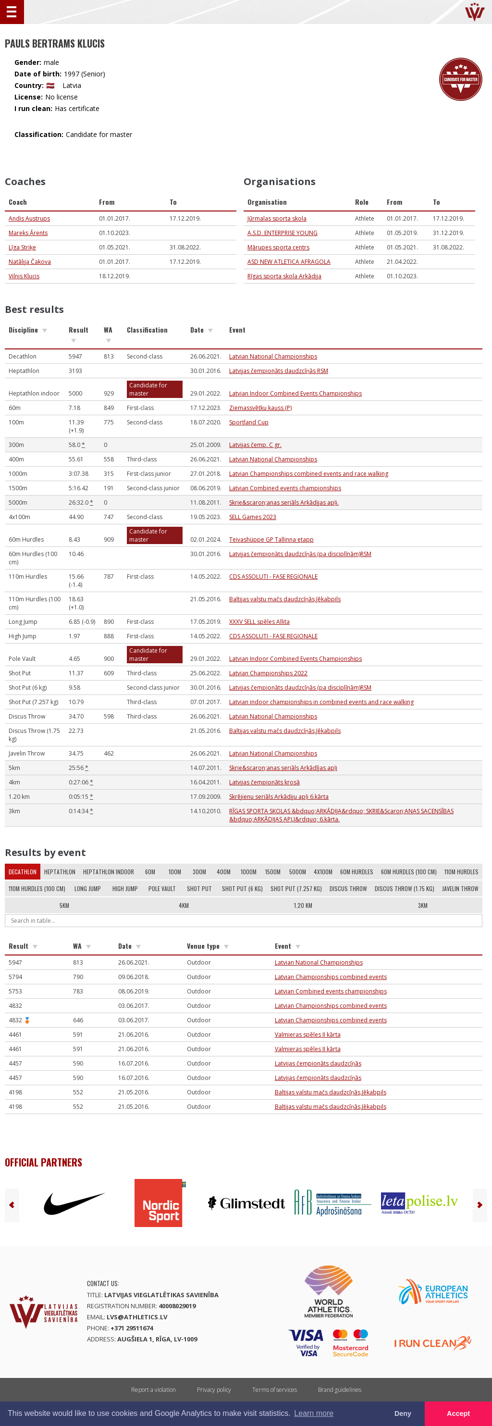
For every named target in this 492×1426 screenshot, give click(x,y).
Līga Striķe (22, 247)
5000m (297, 872)
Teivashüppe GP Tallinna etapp (271, 539)
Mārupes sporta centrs (278, 247)
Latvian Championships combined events (331, 977)
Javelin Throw (460, 888)
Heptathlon (59, 872)
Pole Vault (162, 888)
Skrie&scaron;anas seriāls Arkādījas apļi (283, 768)
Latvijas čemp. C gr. (255, 445)
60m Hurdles (356, 872)
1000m (249, 872)
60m (150, 872)
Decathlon (23, 872)
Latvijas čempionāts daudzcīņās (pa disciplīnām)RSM (300, 554)
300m (199, 872)
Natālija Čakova (30, 262)
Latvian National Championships (273, 356)
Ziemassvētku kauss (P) (260, 408)
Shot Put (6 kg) (242, 888)
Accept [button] (458, 1413)
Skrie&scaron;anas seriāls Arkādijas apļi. (284, 502)
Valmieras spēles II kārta (308, 1034)
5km (64, 905)
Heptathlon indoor (108, 872)
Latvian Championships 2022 (268, 673)
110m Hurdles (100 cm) (37, 888)
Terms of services (274, 1390)
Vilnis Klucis (24, 276)
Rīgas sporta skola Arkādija (284, 276)
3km (423, 905)
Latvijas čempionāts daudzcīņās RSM (278, 371)
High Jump (125, 888)
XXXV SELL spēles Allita (259, 622)
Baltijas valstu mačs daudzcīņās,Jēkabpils (285, 599)
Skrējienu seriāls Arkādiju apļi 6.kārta (279, 797)
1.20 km (303, 905)
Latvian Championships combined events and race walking (308, 474)
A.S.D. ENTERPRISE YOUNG (282, 233)
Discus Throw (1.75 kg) (404, 888)
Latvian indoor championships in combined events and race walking (321, 702)
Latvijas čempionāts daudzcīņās (318, 1063)
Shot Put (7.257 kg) (296, 888)
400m (224, 872)
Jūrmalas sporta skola (277, 218)
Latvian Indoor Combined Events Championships (295, 393)
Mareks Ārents (28, 233)
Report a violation (153, 1390)
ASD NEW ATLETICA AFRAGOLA (289, 262)
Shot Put (199, 888)
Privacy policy (214, 1390)
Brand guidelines (339, 1390)
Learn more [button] (313, 1413)
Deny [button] (402, 1413)
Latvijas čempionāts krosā (264, 782)
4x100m (323, 872)
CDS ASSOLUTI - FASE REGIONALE (273, 576)
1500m (273, 872)
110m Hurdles (461, 872)
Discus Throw (348, 888)
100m (175, 872)
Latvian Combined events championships (285, 488)
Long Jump (87, 888)
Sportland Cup (249, 422)
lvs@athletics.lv (137, 1317)
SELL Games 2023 (252, 517)
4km (184, 905)
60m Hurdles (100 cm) (409, 872)
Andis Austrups (29, 218)
